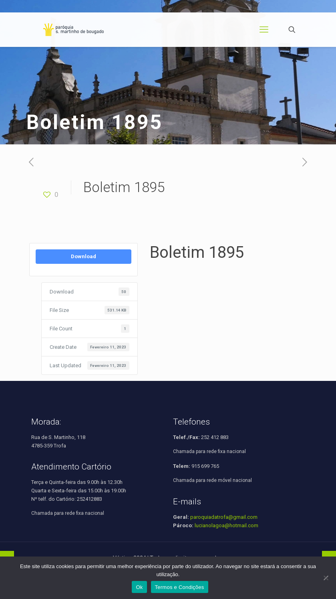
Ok (139, 587)
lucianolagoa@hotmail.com (226, 525)
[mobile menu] (264, 29)
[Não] (326, 578)
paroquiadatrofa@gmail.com (224, 517)
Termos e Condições (179, 587)
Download (83, 256)
